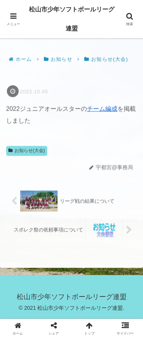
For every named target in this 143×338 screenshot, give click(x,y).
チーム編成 (102, 109)
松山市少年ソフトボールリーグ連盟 (71, 19)
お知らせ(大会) (26, 150)
